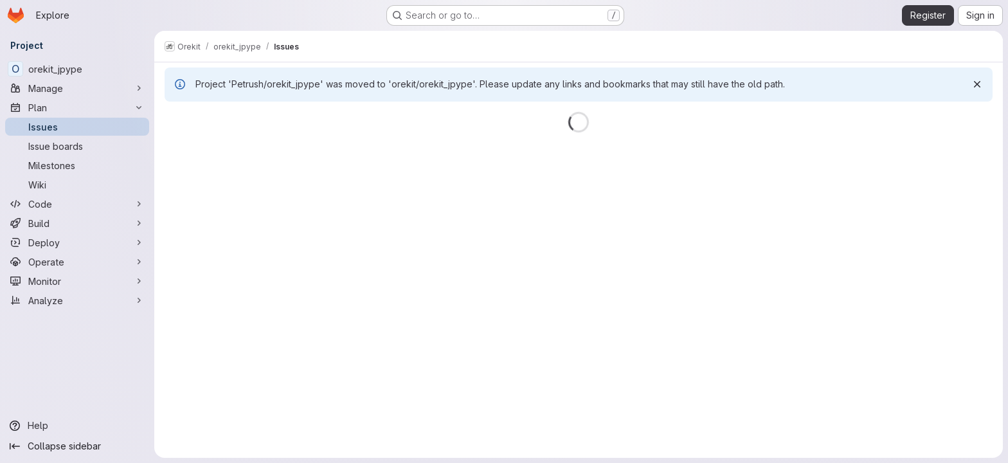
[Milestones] (77, 165)
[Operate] (77, 262)
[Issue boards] (77, 146)
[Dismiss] (977, 84)
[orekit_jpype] (77, 69)
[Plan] (77, 107)
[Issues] (77, 127)
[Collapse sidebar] (77, 446)
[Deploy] (77, 242)
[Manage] (77, 88)
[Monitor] (77, 281)
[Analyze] (77, 300)
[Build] (77, 223)
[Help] (77, 426)
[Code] (77, 204)
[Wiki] (77, 185)
